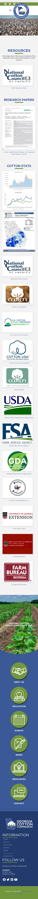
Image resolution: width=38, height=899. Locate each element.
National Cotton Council (19, 279)
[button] (10, 10)
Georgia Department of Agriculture (19, 474)
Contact (19, 803)
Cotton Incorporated (19, 307)
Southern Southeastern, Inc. (19, 500)
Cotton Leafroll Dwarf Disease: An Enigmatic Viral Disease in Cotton (19, 153)
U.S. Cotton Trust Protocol (19, 335)
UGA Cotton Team (19, 528)
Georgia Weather (19, 556)
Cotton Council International (19, 363)
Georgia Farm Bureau (19, 584)
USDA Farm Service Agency (19, 446)
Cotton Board (19, 390)
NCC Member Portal (19, 88)
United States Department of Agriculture (19, 418)
